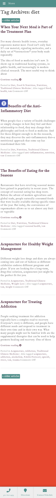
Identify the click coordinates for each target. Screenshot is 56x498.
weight (9, 287)
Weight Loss (17, 284)
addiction (5, 357)
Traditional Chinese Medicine (16, 88)
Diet (13, 85)
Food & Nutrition (26, 85)
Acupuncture (17, 281)
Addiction (30, 351)
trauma (16, 360)
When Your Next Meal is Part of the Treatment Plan (26, 29)
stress (3, 360)
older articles (10, 20)
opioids (45, 357)
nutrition (49, 152)
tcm (10, 91)
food (48, 88)
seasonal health (32, 226)
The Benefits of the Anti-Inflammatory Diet (21, 108)
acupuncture (45, 284)
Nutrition (42, 85)
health (4, 91)
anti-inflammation (34, 152)
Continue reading (11, 79)
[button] (4, 103)
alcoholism (17, 357)
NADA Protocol (32, 357)
